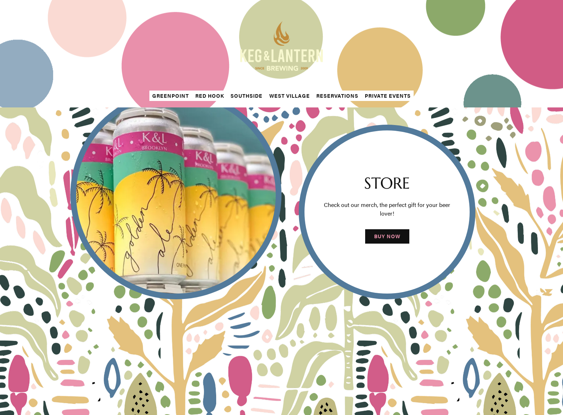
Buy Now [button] (387, 236)
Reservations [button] (337, 95)
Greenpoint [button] (170, 95)
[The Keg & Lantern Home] (281, 45)
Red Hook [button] (209, 95)
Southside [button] (246, 95)
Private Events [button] (388, 95)
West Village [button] (289, 95)
